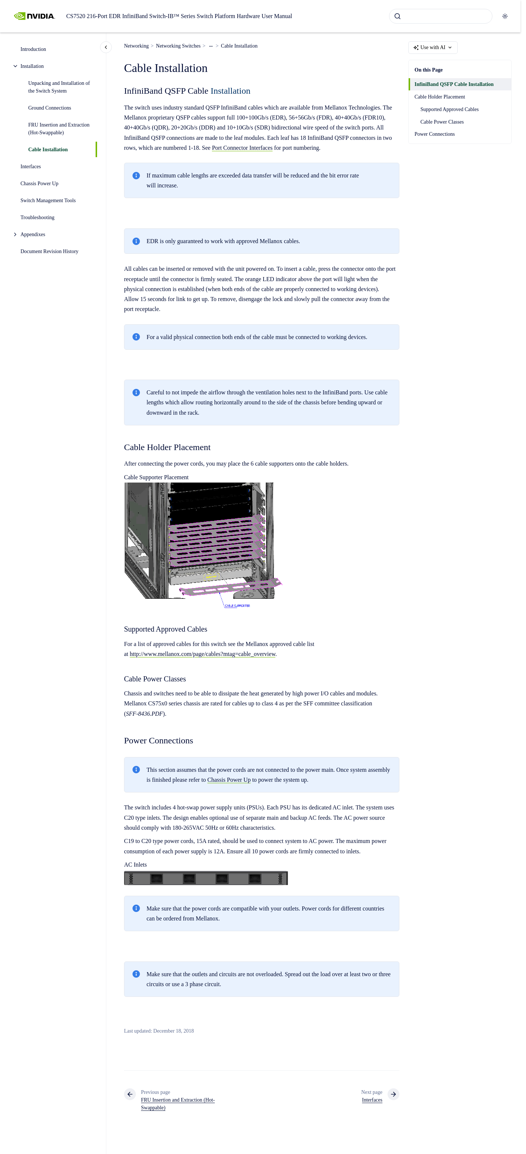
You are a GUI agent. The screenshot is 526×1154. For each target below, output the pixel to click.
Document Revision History (50, 251)
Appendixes (33, 234)
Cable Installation (48, 149)
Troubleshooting (38, 217)
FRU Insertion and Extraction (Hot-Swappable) (59, 128)
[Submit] (397, 16)
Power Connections (435, 134)
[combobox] (440, 16)
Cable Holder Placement (440, 97)
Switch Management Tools (48, 200)
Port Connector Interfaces (242, 148)
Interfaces (31, 166)
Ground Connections (49, 108)
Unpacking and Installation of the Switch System (59, 87)
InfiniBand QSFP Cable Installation (454, 84)
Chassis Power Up (40, 183)
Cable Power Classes (442, 122)
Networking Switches (178, 46)
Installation (32, 66)
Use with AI (433, 48)
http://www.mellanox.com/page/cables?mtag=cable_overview (202, 654)
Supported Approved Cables (449, 109)
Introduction (33, 49)
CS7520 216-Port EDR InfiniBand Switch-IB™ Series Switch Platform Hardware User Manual (179, 16)
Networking (136, 46)
